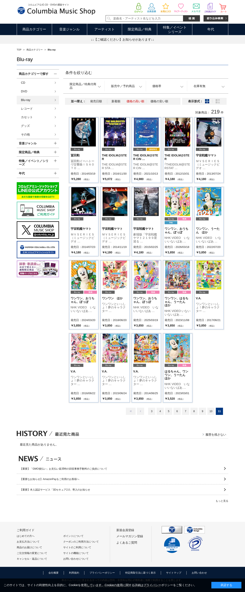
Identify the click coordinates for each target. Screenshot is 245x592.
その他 (25, 134)
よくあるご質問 (126, 542)
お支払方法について (28, 541)
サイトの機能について (76, 553)
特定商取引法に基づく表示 (140, 572)
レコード (27, 108)
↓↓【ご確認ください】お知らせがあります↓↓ (122, 39)
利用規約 (74, 572)
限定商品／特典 (139, 29)
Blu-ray (25, 100)
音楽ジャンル (69, 29)
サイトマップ (173, 572)
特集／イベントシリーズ (175, 30)
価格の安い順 (159, 101)
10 (210, 411)
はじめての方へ (25, 536)
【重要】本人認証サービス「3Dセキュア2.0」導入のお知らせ (55, 489)
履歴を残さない (215, 434)
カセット (27, 117)
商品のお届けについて (29, 547)
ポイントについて (73, 536)
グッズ (25, 125)
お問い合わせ (199, 572)
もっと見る (222, 500)
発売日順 (96, 101)
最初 (131, 411)
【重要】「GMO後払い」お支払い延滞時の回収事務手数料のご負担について (63, 468)
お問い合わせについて (76, 558)
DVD (24, 91)
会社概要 (53, 572)
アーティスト (104, 29)
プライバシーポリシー (102, 572)
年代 (210, 29)
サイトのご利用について (77, 547)
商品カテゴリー (34, 29)
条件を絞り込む (78, 73)
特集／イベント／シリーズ (33, 162)
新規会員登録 (125, 530)
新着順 (115, 101)
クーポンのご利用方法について (81, 541)
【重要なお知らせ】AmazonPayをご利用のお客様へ (49, 479)
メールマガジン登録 (129, 536)
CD (23, 82)
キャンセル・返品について (32, 558)
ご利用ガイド (25, 530)
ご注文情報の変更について (32, 553)
